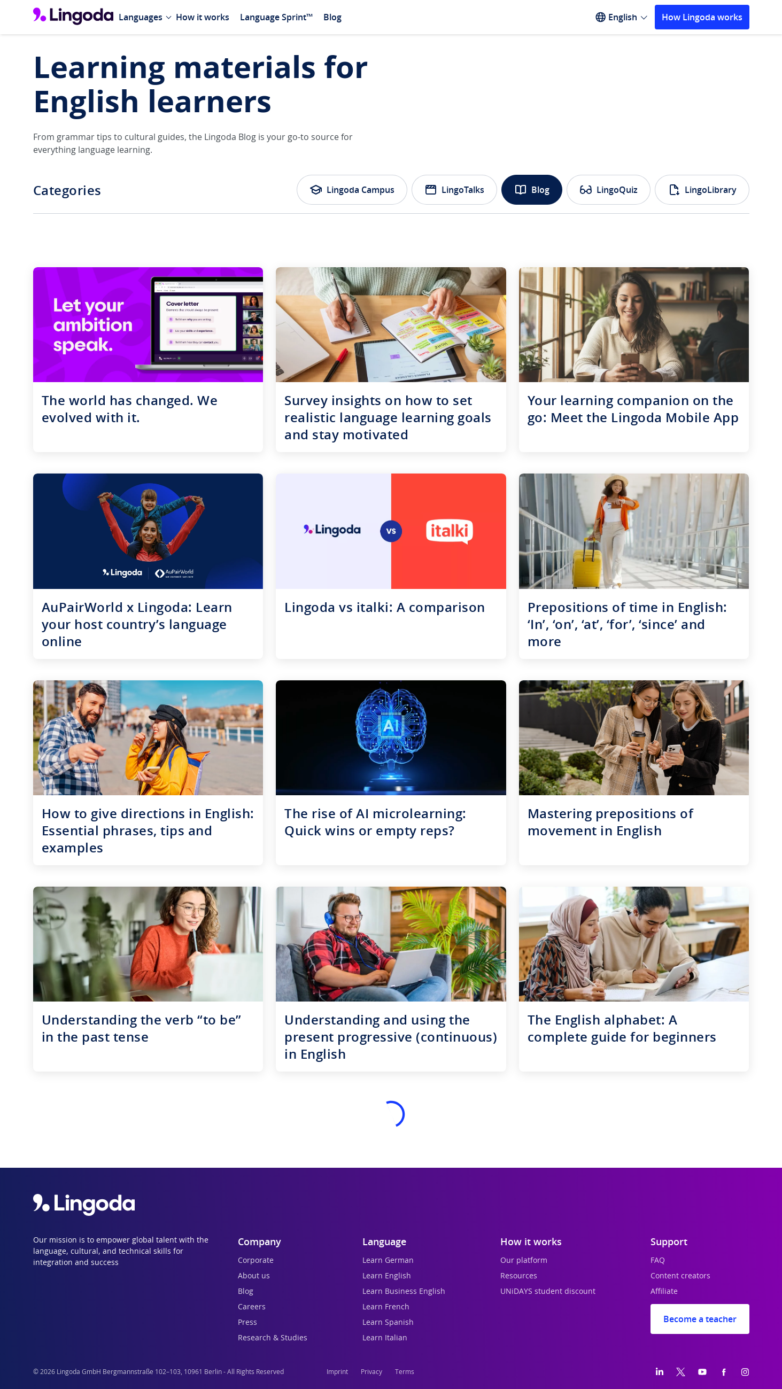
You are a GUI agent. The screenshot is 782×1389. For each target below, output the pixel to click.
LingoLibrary (702, 189)
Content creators (680, 1276)
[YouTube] (702, 1371)
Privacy (371, 1372)
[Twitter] (681, 1371)
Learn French (385, 1307)
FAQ (658, 1260)
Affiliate (664, 1291)
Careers (252, 1307)
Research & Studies (272, 1338)
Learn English (386, 1276)
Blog (332, 17)
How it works (202, 17)
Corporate (256, 1260)
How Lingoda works (702, 17)
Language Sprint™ (276, 17)
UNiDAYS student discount (547, 1291)
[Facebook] (723, 1371)
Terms (404, 1372)
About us (254, 1276)
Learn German (388, 1260)
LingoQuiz (608, 189)
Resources (518, 1276)
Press (247, 1322)
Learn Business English (403, 1291)
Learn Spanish (388, 1322)
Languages (140, 17)
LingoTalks (454, 189)
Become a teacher (700, 1319)
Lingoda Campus (351, 189)
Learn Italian (384, 1338)
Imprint (337, 1372)
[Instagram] (745, 1371)
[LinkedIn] (660, 1371)
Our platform (523, 1260)
